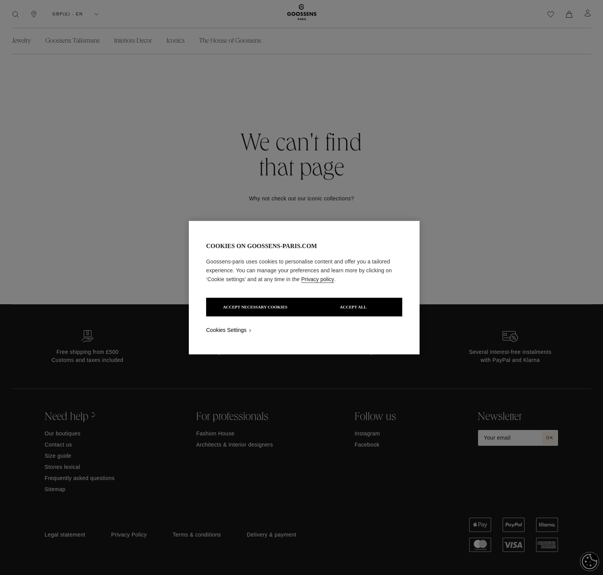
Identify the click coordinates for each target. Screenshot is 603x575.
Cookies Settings (226, 330)
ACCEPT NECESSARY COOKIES (254, 307)
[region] (304, 287)
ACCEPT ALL (354, 307)
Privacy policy (317, 279)
